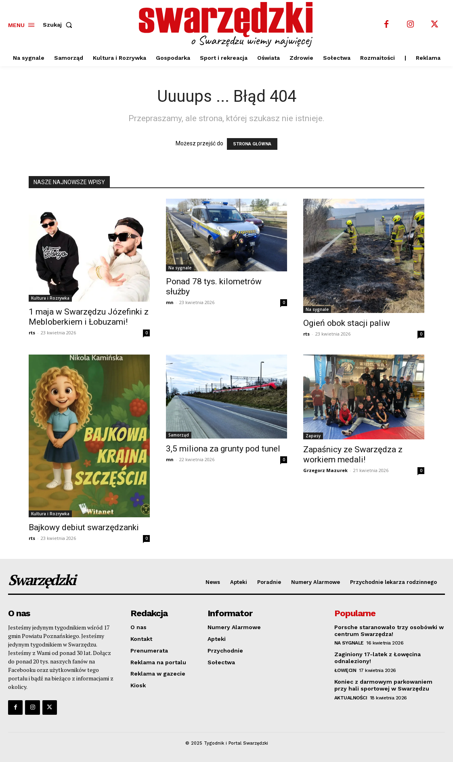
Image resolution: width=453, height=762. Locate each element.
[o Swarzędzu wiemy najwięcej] (228, 24)
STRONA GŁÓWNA (252, 144)
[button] (59, 24)
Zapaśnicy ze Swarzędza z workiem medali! (353, 454)
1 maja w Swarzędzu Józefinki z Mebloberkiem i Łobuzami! (89, 317)
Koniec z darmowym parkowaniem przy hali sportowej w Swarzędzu (383, 685)
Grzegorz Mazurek (325, 470)
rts (32, 333)
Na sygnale (179, 268)
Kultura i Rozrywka (50, 298)
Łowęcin (345, 670)
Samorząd (178, 435)
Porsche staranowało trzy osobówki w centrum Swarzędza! (389, 630)
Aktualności (350, 698)
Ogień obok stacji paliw (346, 323)
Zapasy (313, 436)
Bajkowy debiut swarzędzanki (84, 527)
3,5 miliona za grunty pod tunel (223, 448)
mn (170, 302)
